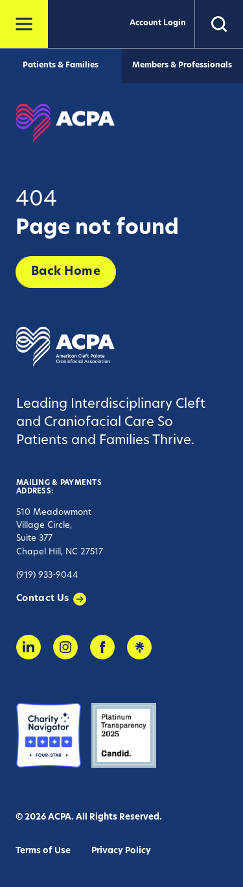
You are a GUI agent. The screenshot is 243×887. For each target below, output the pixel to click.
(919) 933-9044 (47, 575)
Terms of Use (43, 851)
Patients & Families (60, 65)
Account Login (158, 23)
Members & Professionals (182, 65)
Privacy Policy (121, 851)
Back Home (65, 272)
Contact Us (42, 599)
